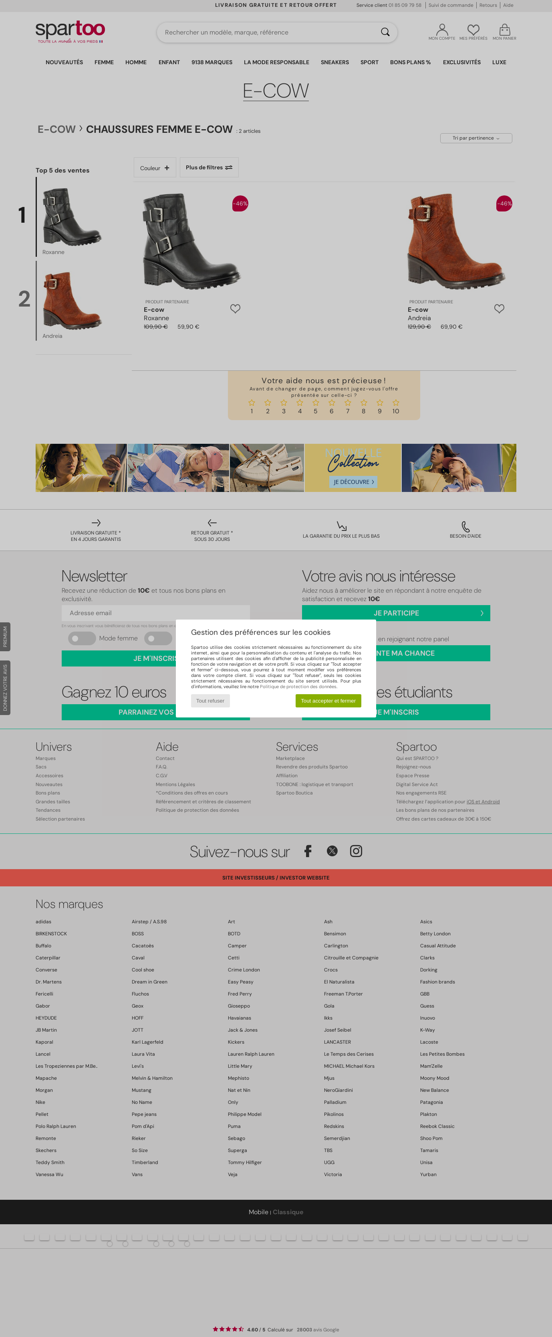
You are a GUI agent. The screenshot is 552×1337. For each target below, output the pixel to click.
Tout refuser (210, 701)
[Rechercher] (385, 32)
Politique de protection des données (298, 686)
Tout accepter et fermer (328, 701)
